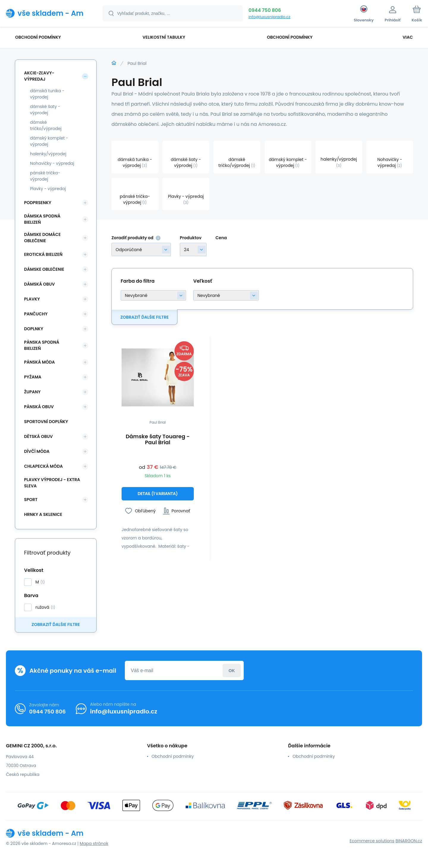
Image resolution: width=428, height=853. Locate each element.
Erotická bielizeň (43, 254)
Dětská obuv (38, 436)
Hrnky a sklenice (43, 514)
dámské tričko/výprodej (46, 125)
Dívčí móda (37, 451)
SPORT (30, 500)
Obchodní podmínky (173, 756)
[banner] (47, 13)
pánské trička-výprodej (45, 176)
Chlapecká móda (43, 466)
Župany (32, 392)
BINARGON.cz (409, 841)
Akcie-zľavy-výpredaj (39, 76)
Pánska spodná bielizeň (41, 345)
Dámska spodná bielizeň (42, 219)
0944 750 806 (264, 10)
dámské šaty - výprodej (45, 110)
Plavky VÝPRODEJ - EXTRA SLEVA (52, 483)
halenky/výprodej (48, 154)
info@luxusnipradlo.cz (269, 17)
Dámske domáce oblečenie (42, 237)
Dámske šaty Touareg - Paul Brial (158, 439)
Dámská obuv (39, 284)
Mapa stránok (94, 843)
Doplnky (33, 329)
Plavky (32, 299)
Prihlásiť (232, 670)
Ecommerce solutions (372, 841)
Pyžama (32, 377)
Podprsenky (37, 203)
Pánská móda (39, 362)
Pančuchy (36, 314)
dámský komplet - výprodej (49, 141)
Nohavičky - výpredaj (52, 163)
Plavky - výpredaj (48, 189)
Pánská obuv (39, 407)
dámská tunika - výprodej (47, 94)
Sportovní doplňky (46, 422)
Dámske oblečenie (44, 269)
